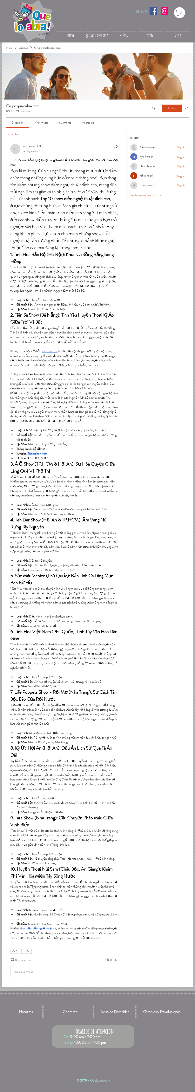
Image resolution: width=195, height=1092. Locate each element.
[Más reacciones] (26, 951)
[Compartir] (116, 146)
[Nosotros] (26, 1011)
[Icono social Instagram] (164, 11)
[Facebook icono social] (153, 11)
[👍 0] (14, 951)
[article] (64, 561)
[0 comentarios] (20, 960)
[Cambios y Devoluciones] (161, 1011)
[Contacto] (70, 1011)
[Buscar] (153, 108)
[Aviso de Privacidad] (115, 1011)
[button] (179, 13)
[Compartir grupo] (186, 108)
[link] (18, 122)
